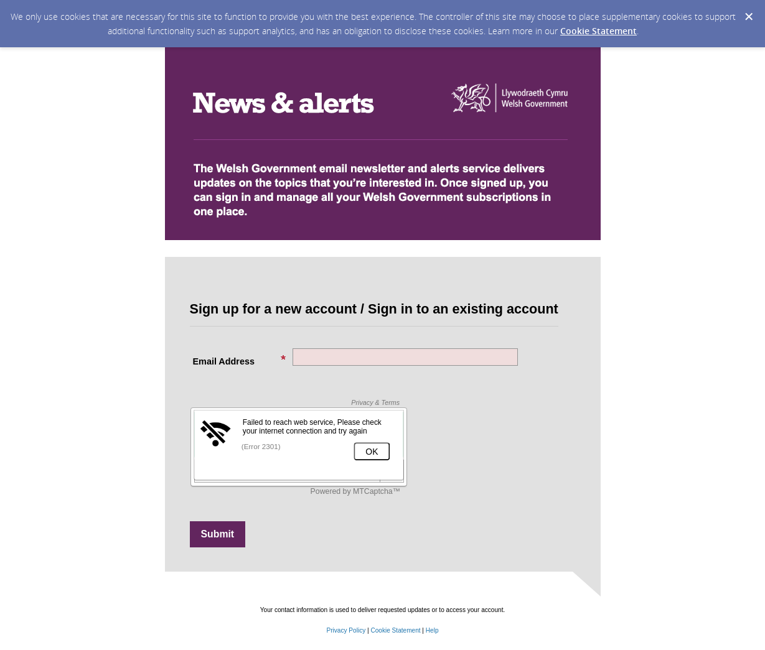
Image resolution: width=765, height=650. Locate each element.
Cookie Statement (598, 31)
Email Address (239, 360)
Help (432, 630)
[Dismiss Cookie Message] (749, 17)
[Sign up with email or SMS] (218, 534)
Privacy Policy (345, 630)
